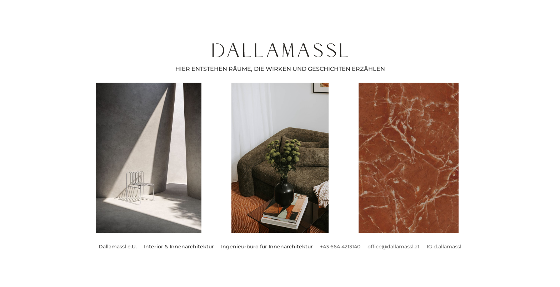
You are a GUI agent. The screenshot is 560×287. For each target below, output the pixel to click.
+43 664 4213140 (340, 246)
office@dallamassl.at (394, 246)
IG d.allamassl (444, 246)
